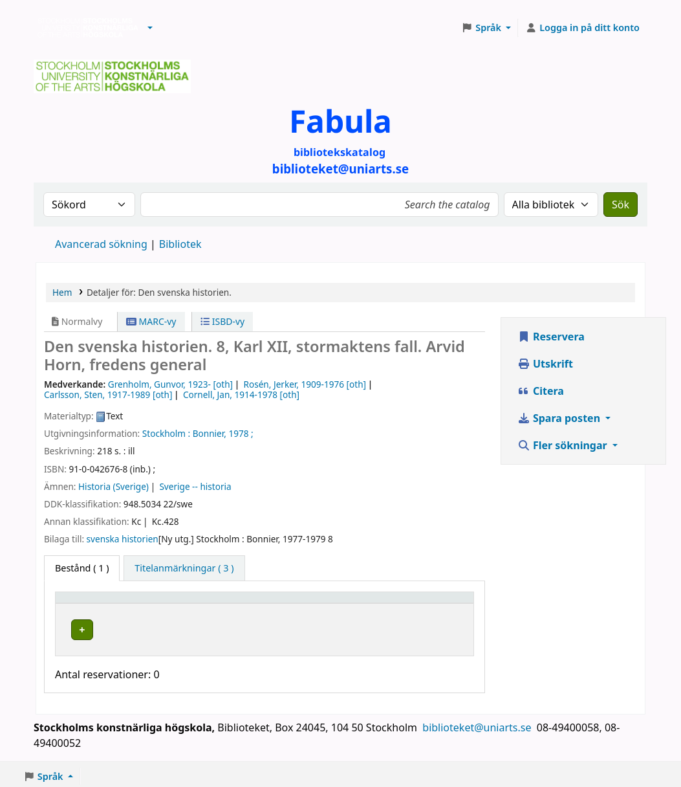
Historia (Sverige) (113, 486)
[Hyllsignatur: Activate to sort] (356, 603)
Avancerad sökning (101, 244)
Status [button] (427, 603)
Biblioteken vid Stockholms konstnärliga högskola (84, 27)
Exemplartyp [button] (90, 603)
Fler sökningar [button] (563, 445)
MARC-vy (151, 321)
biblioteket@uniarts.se (478, 724)
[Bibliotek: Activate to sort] (232, 603)
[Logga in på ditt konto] (582, 28)
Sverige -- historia (195, 486)
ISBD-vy (222, 321)
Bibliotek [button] (184, 603)
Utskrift (545, 364)
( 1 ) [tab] (82, 568)
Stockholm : (166, 433)
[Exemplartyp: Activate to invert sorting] (107, 603)
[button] (150, 28)
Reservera (551, 336)
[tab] (184, 568)
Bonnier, (209, 433)
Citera (540, 391)
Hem (62, 292)
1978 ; (240, 433)
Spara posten (560, 418)
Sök (620, 204)
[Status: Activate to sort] (440, 603)
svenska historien (122, 539)
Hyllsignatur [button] (339, 603)
